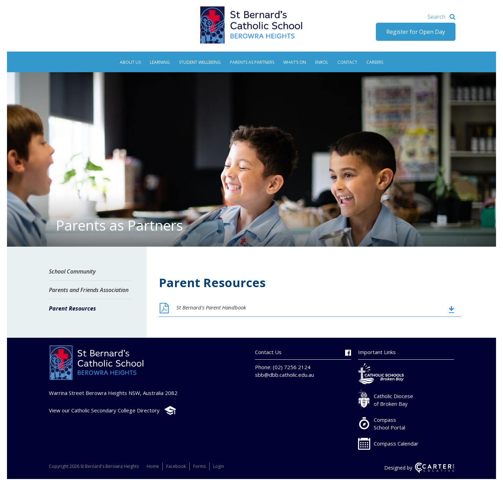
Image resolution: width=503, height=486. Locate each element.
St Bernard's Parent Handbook (211, 307)
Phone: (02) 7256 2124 (283, 367)
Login (218, 466)
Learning (160, 62)
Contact (347, 62)
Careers (374, 62)
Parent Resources (72, 308)
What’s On (294, 62)
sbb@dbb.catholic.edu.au (284, 374)
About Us (130, 62)
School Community (72, 271)
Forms (199, 466)
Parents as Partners (252, 62)
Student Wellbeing (200, 62)
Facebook (176, 466)
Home (153, 466)
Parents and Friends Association (89, 290)
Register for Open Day (415, 32)
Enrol (321, 62)
